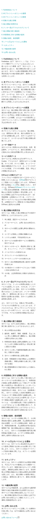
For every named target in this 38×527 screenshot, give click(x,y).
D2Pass (22, 180)
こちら (13, 185)
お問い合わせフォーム (10, 518)
